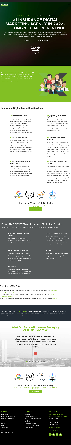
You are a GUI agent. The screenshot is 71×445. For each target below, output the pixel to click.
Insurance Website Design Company (8, 292)
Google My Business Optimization (33, 420)
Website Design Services (31, 416)
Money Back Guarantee (7, 432)
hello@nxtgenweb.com (54, 427)
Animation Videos (29, 427)
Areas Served (4, 421)
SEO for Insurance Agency (6, 296)
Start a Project (43, 40)
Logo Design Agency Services (32, 425)
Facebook (50, 434)
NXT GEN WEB (18, 15)
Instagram (57, 434)
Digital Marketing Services (29, 15)
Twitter (53, 434)
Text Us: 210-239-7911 (40, 1)
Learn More (27, 40)
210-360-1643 (52, 429)
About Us (3, 420)
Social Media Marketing (30, 423)
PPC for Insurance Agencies (6, 289)
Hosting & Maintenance (30, 429)
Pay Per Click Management (31, 421)
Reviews (3, 423)
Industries (3, 429)
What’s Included (5, 427)
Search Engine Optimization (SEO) (33, 418)
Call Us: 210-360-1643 (30, 1)
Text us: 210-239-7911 (54, 430)
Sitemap (3, 430)
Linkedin (60, 434)
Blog (2, 425)
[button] (26, 361)
